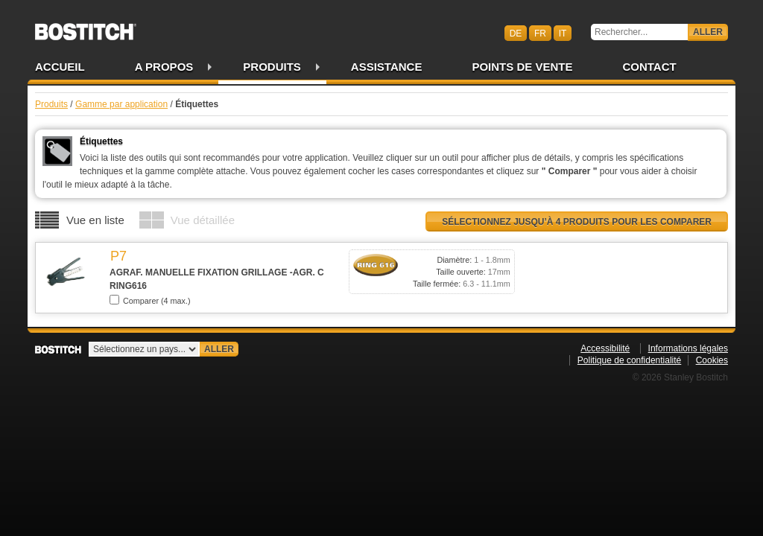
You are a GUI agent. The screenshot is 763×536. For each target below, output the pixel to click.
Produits (272, 66)
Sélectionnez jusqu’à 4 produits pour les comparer (577, 222)
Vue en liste (95, 220)
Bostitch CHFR (85, 26)
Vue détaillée (203, 220)
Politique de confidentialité (629, 360)
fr (540, 33)
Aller (708, 32)
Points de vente (522, 66)
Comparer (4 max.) (150, 300)
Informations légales (688, 348)
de (516, 33)
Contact (649, 66)
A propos (164, 66)
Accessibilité (605, 348)
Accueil (60, 66)
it (563, 33)
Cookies (712, 360)
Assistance (386, 66)
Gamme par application (121, 104)
